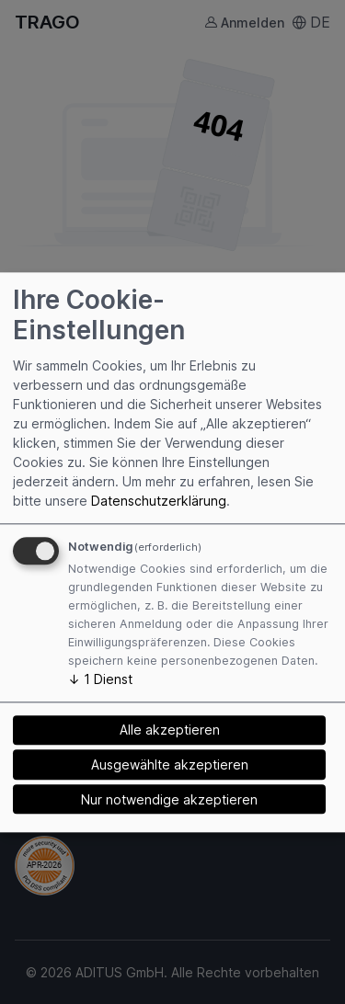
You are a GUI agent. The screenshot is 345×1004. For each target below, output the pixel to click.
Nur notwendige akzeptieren (169, 799)
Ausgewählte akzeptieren (169, 764)
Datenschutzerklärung (158, 500)
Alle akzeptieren (170, 730)
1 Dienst (100, 679)
